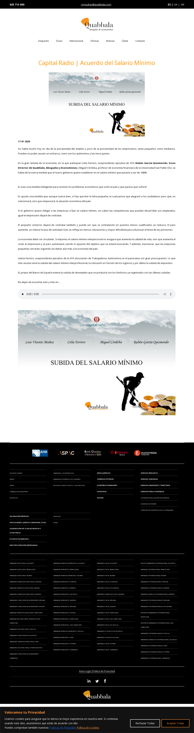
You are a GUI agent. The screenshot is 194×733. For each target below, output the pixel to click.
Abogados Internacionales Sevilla (155, 633)
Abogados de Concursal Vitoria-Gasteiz (26, 648)
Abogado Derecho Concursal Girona (25, 588)
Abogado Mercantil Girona (64, 588)
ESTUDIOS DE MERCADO (19, 539)
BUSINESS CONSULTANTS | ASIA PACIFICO (69, 485)
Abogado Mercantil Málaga (64, 606)
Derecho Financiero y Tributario (155, 485)
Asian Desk (101, 491)
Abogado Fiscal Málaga (106, 600)
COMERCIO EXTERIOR (148, 504)
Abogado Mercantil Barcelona (66, 569)
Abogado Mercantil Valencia (65, 594)
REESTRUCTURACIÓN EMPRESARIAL (24, 545)
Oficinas (94, 40)
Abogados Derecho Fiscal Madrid (110, 594)
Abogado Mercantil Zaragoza (65, 650)
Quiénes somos (16, 473)
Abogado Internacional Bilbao (153, 575)
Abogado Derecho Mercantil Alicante (69, 563)
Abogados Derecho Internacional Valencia (159, 639)
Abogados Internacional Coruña (154, 582)
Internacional (76, 40)
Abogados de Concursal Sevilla (23, 629)
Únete (125, 40)
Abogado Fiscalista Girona (108, 588)
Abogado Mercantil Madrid (64, 600)
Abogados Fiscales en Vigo (108, 637)
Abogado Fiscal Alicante (107, 563)
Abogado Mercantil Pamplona (65, 619)
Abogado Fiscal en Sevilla (107, 625)
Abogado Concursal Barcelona (22, 569)
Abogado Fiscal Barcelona (108, 569)
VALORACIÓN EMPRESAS (19, 516)
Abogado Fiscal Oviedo (106, 606)
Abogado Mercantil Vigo (63, 637)
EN (161, 40)
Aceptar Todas (175, 723)
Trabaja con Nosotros (19, 491)
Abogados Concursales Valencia (23, 635)
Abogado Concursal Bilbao (21, 575)
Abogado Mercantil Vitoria (64, 644)
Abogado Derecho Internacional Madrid (157, 594)
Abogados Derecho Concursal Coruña (25, 582)
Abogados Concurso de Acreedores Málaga (27, 600)
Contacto (140, 40)
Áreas (59, 40)
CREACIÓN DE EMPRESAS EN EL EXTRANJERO (157, 510)
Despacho (43, 40)
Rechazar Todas (145, 723)
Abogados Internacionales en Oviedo (156, 606)
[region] (97, 720)
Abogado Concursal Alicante (22, 563)
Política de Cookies (88, 727)
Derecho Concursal (149, 479)
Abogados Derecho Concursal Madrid (25, 594)
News (12, 485)
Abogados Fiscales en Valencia (109, 631)
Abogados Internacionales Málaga (155, 600)
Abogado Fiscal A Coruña (107, 582)
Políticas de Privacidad (62, 727)
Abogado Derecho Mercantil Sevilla (68, 631)
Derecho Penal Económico (152, 491)
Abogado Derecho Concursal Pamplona (26, 613)
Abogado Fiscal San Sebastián (109, 619)
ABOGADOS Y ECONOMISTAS (63, 473)
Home (29, 44)
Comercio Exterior (105, 479)
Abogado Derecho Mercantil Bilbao (68, 575)
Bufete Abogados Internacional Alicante (158, 563)
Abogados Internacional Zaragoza (155, 658)
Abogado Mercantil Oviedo (64, 613)
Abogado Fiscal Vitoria (106, 644)
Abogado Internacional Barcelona (155, 569)
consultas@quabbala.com (96, 4)
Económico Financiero (107, 485)
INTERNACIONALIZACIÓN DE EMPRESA (155, 498)
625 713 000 (17, 4)
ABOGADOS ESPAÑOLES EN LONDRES (67, 479)
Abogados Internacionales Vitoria (155, 652)
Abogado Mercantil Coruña (64, 582)
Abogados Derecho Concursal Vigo (24, 642)
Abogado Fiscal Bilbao (106, 575)
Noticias (110, 40)
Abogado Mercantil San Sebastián (67, 625)
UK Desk (100, 498)
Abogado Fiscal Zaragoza (107, 650)
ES (154, 40)
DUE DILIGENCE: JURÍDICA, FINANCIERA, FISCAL (28, 522)
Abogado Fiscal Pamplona (107, 613)
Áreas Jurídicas (104, 473)
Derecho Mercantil (149, 473)
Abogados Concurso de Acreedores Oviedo (27, 606)
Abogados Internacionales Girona (155, 588)
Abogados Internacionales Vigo (154, 646)
